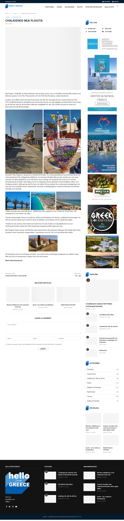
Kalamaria (103, 352)
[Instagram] (93, 33)
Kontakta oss (10, 501)
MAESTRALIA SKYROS (68, 306)
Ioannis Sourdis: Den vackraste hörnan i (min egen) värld (110, 429)
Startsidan (49, 7)
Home (7, 15)
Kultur (79, 7)
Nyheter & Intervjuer (93, 7)
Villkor (7, 503)
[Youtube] (110, 33)
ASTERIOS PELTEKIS (107, 316)
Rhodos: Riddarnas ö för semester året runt (93, 428)
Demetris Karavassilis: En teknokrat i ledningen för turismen (108, 342)
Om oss (8, 498)
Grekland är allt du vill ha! (108, 328)
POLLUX (79, 518)
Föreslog (102, 371)
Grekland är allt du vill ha (102, 380)
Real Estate (109, 7)
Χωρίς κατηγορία (17, 18)
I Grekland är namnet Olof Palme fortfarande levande (99, 306)
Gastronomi (69, 7)
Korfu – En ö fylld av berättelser (43, 306)
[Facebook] (93, 30)
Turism (59, 7)
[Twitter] (110, 30)
